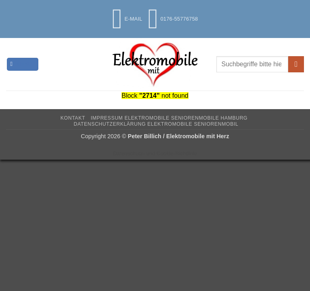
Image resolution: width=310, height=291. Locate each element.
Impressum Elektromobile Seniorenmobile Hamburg (169, 118)
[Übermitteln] (296, 64)
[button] (23, 64)
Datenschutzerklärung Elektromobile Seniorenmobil (156, 124)
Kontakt (73, 118)
